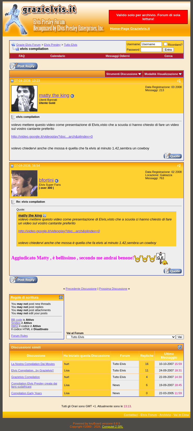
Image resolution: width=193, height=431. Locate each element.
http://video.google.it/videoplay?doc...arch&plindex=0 (52, 136)
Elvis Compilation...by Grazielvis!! (32, 370)
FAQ (22, 55)
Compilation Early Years (26, 393)
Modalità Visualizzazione (161, 73)
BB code (16, 319)
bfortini (46, 180)
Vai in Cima (181, 414)
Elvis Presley (52, 44)
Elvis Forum (148, 414)
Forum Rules (19, 335)
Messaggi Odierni (118, 55)
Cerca (168, 55)
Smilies (15, 322)
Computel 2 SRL (112, 426)
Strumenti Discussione (122, 73)
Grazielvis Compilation (25, 376)
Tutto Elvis (70, 44)
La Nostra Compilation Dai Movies (33, 363)
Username (133, 44)
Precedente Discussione (81, 288)
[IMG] (14, 326)
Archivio (165, 414)
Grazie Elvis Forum (28, 44)
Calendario (57, 55)
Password (133, 49)
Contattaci (131, 414)
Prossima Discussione (113, 288)
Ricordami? (173, 44)
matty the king (54, 95)
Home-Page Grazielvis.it (130, 29)
